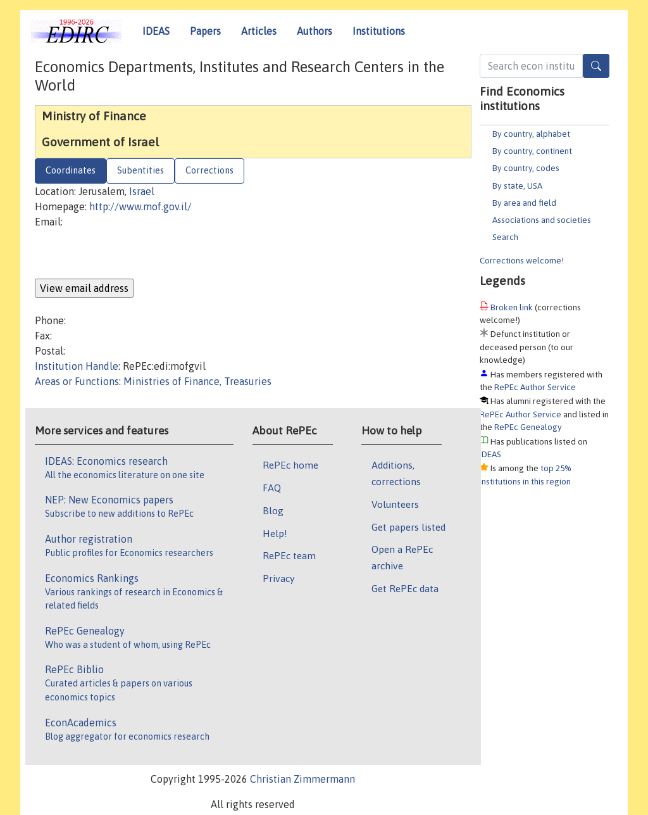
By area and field (524, 203)
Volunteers (395, 504)
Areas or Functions (77, 381)
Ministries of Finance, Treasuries (197, 381)
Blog (273, 510)
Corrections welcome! (522, 260)
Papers (205, 31)
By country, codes (525, 168)
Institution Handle (76, 366)
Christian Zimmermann (302, 779)
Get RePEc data (405, 588)
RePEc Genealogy (528, 427)
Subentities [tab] (140, 170)
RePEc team (289, 555)
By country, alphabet (531, 134)
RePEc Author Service (535, 387)
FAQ (272, 487)
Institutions (378, 31)
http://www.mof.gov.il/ (140, 206)
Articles (259, 31)
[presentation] (131, 254)
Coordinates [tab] (71, 170)
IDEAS (156, 31)
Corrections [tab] (209, 170)
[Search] (596, 66)
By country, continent (532, 151)
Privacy (278, 578)
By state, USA (517, 185)
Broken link (511, 307)
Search (505, 237)
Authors (314, 31)
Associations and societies (541, 220)
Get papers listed (408, 527)
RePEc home (290, 465)
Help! (275, 533)
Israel (141, 191)
